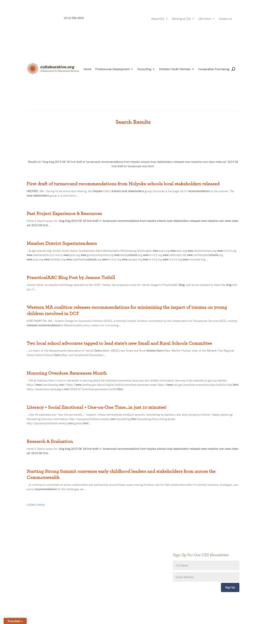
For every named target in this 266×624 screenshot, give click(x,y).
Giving (103, 547)
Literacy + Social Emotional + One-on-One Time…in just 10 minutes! (96, 407)
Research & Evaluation (50, 441)
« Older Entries (36, 504)
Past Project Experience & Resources (64, 213)
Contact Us (225, 18)
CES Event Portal (110, 563)
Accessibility (107, 558)
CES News (205, 18)
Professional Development (112, 69)
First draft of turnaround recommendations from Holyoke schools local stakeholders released (123, 183)
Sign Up (230, 587)
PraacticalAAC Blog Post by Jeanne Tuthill (71, 277)
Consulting (144, 69)
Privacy (104, 552)
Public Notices (108, 541)
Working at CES (181, 18)
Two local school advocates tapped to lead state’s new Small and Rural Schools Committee (119, 343)
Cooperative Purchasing (213, 69)
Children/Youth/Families (175, 69)
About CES (157, 18)
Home (87, 69)
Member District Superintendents (62, 243)
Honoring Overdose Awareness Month (67, 373)
